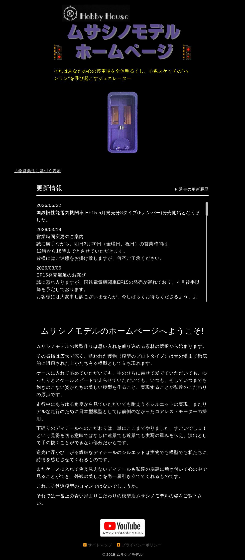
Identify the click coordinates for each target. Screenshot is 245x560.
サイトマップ (100, 545)
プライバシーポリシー (142, 545)
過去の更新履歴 (194, 189)
